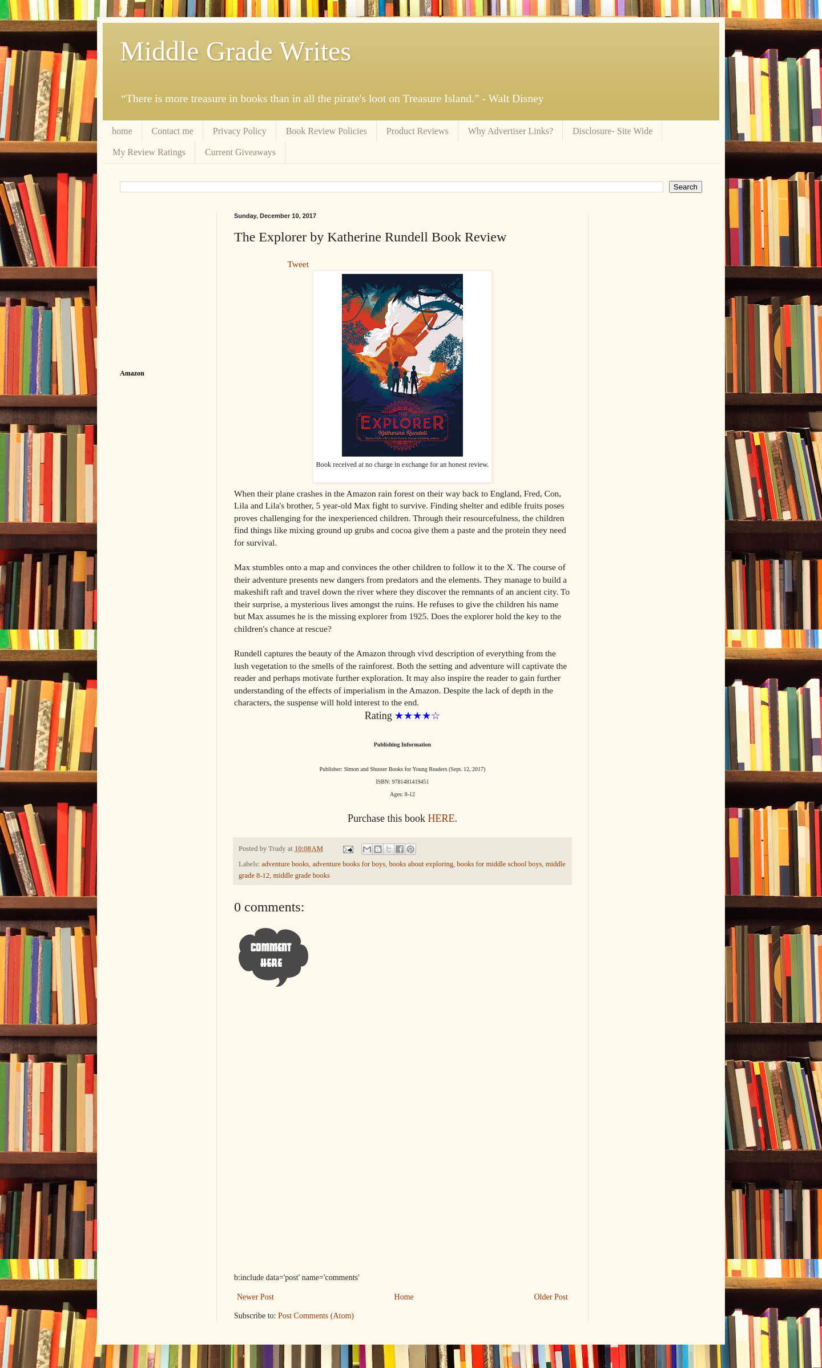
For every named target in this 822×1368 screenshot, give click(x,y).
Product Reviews (417, 131)
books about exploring (421, 864)
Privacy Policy (240, 131)
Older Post (551, 1297)
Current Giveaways (240, 152)
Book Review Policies (326, 131)
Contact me (173, 131)
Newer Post (255, 1297)
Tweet (298, 264)
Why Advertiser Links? (510, 131)
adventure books (285, 864)
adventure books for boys (348, 864)
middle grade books (301, 875)
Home (404, 1297)
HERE (440, 818)
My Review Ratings (149, 152)
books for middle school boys (499, 864)
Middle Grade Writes (235, 51)
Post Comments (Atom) (316, 1315)
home (122, 131)
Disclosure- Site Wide (612, 131)
